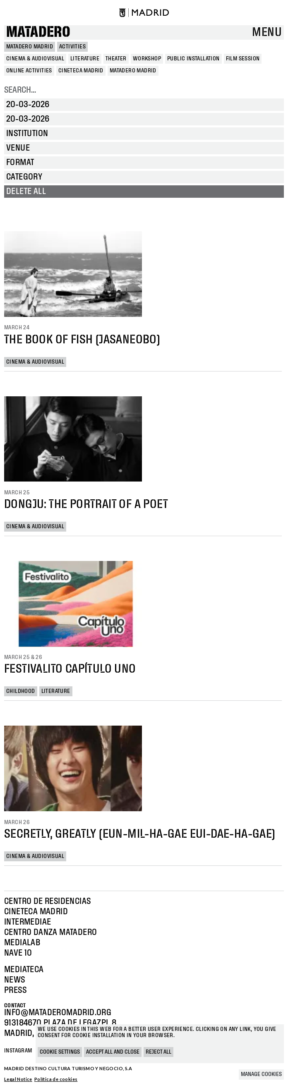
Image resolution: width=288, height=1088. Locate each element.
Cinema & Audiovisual (35, 362)
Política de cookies (56, 1079)
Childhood (20, 691)
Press (15, 990)
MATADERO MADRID (29, 47)
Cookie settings (60, 1052)
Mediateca (24, 970)
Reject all (158, 1052)
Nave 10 (18, 953)
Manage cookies (261, 1074)
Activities (72, 47)
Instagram (18, 1051)
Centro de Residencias (47, 901)
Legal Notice (18, 1079)
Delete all (26, 191)
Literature (55, 691)
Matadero (38, 32)
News (14, 980)
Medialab (22, 943)
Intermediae (27, 922)
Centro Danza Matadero (50, 932)
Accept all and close (112, 1052)
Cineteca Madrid (36, 912)
